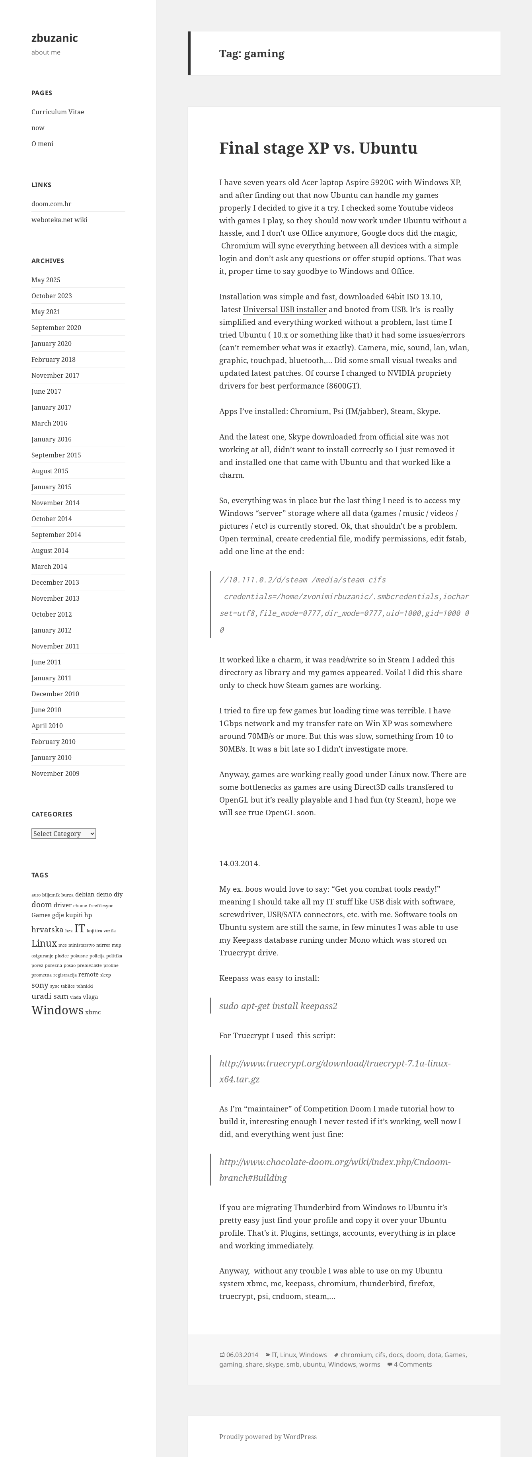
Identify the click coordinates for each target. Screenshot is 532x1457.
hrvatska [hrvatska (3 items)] (47, 929)
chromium (356, 1354)
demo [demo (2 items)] (104, 894)
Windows (313, 1354)
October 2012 (51, 614)
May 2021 (45, 311)
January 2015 (51, 486)
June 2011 (46, 662)
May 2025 (45, 279)
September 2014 (56, 534)
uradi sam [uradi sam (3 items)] (49, 996)
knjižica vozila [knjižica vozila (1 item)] (101, 931)
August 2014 (49, 550)
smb (293, 1364)
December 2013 (55, 582)
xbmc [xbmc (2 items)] (93, 1012)
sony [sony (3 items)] (40, 985)
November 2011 (55, 646)
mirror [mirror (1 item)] (103, 945)
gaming (230, 1364)
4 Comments (413, 1364)
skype (274, 1364)
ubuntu (314, 1364)
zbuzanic (54, 37)
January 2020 (51, 343)
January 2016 (51, 439)
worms (369, 1364)
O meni (42, 143)
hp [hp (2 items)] (88, 914)
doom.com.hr (51, 203)
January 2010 (51, 757)
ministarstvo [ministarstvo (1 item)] (81, 945)
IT (274, 1354)
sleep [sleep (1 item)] (105, 975)
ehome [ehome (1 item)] (80, 905)
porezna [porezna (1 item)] (53, 965)
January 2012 (51, 630)
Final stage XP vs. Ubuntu (318, 147)
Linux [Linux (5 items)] (44, 943)
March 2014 (49, 566)
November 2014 (55, 502)
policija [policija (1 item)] (97, 956)
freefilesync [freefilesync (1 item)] (101, 905)
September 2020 (56, 327)
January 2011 (51, 678)
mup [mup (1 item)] (116, 945)
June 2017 (46, 391)
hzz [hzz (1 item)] (69, 931)
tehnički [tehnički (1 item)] (85, 986)
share (254, 1364)
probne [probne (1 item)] (111, 965)
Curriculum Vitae (57, 111)
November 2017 (55, 375)
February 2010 (53, 741)
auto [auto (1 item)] (36, 895)
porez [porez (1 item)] (37, 965)
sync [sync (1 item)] (54, 986)
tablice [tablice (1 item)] (68, 986)
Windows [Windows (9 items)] (57, 1010)
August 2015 (49, 471)
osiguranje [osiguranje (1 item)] (42, 956)
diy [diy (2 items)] (118, 894)
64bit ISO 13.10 (413, 296)
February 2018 (53, 359)
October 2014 (51, 518)
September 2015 (56, 455)
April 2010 (47, 725)
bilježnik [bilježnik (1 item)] (51, 895)
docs (396, 1354)
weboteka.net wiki (59, 219)
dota (434, 1354)
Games (455, 1354)
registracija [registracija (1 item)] (65, 975)
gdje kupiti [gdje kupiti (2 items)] (67, 914)
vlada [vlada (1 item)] (75, 997)
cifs (380, 1354)
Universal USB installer (285, 309)
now (38, 127)
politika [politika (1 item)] (114, 956)
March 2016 (49, 423)
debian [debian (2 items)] (85, 894)
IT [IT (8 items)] (79, 928)
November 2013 (55, 598)
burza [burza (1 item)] (67, 895)
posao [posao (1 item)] (70, 965)
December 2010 (55, 693)
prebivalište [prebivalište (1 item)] (89, 965)
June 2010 (46, 709)
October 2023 (51, 295)
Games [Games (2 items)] (41, 914)
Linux (288, 1354)
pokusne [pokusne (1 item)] (79, 956)
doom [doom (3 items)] (41, 904)
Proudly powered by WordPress (268, 1436)
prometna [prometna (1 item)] (41, 975)
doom (415, 1354)
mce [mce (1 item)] (62, 945)
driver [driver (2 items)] (63, 904)
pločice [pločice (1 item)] (62, 956)
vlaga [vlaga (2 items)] (90, 996)
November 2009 (55, 773)
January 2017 (51, 407)
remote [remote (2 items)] (88, 974)
